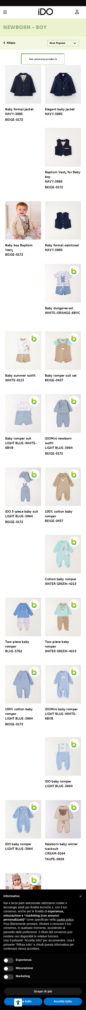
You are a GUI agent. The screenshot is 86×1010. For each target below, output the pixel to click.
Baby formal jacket (19, 109)
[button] (80, 896)
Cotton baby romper (60, 579)
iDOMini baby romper (61, 709)
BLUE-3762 (13, 651)
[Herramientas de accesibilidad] (18, 1003)
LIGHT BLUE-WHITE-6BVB (21, 445)
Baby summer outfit (20, 375)
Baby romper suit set (61, 375)
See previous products (43, 59)
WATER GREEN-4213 (61, 584)
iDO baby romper (58, 781)
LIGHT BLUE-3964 (59, 448)
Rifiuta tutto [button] (23, 1001)
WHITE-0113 (14, 380)
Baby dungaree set (59, 308)
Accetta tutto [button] (63, 1001)
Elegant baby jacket (60, 109)
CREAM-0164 (55, 853)
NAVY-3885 (14, 114)
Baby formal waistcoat (62, 245)
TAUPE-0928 (54, 859)
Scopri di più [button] (43, 991)
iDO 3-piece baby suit (21, 511)
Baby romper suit (18, 438)
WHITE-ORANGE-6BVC (62, 313)
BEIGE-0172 (14, 120)
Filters (9, 42)
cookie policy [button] (65, 919)
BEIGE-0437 (54, 380)
